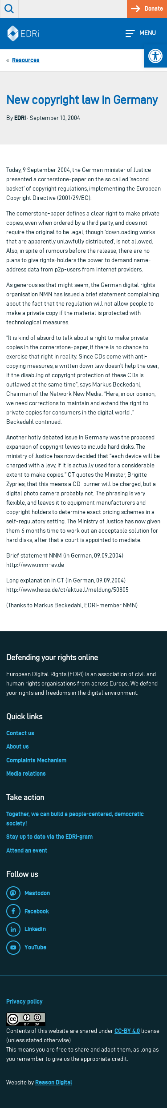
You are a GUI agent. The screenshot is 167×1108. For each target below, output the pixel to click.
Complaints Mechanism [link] (36, 760)
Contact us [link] (20, 733)
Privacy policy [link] (24, 1001)
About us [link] (17, 746)
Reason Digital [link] (53, 1082)
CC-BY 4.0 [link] (127, 1030)
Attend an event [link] (26, 850)
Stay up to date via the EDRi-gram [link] (49, 836)
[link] (155, 56)
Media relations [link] (26, 773)
